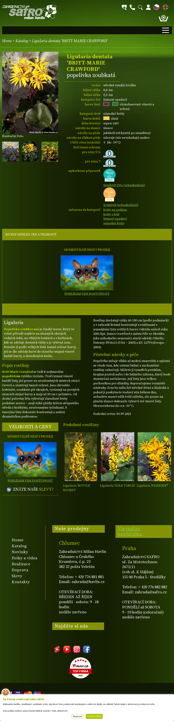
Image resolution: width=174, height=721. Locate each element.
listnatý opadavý (115, 219)
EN (165, 7)
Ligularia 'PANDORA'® (152, 486)
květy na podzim (115, 210)
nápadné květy (113, 223)
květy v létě (111, 214)
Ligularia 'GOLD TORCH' (117, 486)
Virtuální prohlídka (130, 531)
